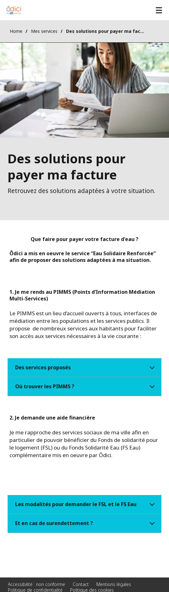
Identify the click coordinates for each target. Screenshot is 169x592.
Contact (81, 584)
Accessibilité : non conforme (36, 584)
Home (16, 31)
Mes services (44, 31)
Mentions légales (113, 584)
